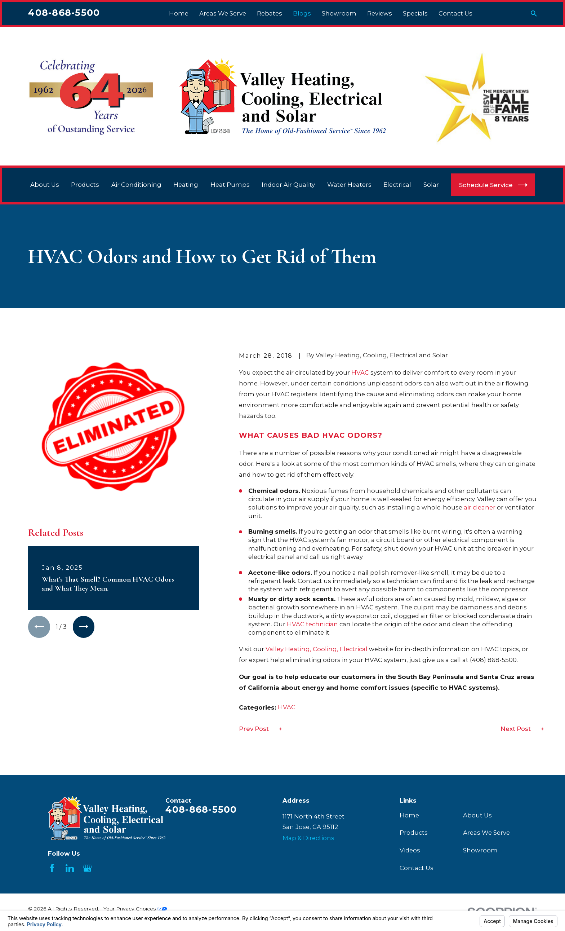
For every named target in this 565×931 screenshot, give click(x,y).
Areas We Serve (486, 832)
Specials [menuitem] (415, 13)
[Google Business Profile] (87, 868)
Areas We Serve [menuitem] (222, 13)
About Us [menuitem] (44, 184)
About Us (477, 815)
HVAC (360, 372)
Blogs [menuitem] (302, 13)
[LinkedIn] (70, 868)
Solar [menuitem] (431, 184)
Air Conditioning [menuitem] (136, 184)
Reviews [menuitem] (379, 13)
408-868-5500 (64, 12)
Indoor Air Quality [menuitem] (288, 184)
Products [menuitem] (85, 184)
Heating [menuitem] (185, 184)
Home (409, 815)
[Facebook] (52, 868)
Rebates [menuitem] (269, 13)
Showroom (480, 850)
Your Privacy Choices (135, 909)
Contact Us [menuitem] (455, 13)
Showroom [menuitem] (339, 13)
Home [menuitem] (178, 13)
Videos (410, 850)
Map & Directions (308, 838)
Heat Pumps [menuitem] (230, 184)
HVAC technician (312, 624)
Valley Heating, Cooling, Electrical (317, 649)
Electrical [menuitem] (397, 184)
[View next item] (83, 476)
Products (414, 832)
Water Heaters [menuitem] (349, 184)
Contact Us (416, 868)
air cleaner (479, 507)
